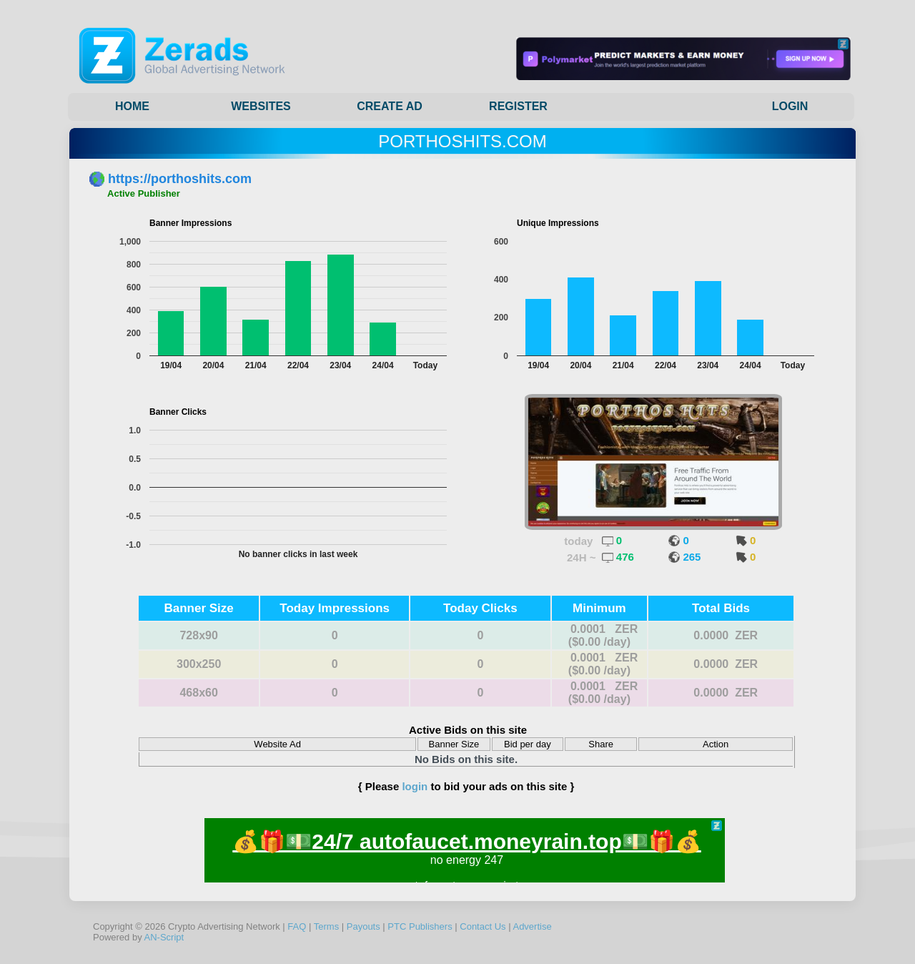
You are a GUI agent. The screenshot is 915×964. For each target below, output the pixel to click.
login (414, 786)
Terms (326, 926)
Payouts (363, 926)
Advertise (532, 926)
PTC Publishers (419, 926)
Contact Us (482, 926)
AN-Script (164, 937)
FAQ (296, 926)
